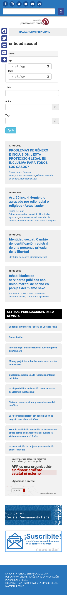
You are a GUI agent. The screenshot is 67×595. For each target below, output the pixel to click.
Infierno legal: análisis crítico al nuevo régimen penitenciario (33, 349)
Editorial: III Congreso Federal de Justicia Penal (33, 326)
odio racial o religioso (45, 220)
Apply (11, 130)
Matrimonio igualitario (38, 296)
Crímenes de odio (18, 214)
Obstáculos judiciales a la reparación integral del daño (32, 376)
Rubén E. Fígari (16, 211)
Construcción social (25, 175)
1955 (11, 175)
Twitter (19, 4)
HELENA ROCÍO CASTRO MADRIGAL (27, 293)
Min (10, 60)
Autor (8, 101)
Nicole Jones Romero (20, 172)
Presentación (16, 337)
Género (40, 175)
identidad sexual (28, 178)
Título (8, 87)
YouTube (25, 4)
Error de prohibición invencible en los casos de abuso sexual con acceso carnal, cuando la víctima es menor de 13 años (33, 432)
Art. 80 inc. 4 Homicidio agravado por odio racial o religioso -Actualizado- (29, 201)
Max (10, 71)
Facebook (5, 4)
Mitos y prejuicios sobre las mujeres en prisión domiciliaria (33, 363)
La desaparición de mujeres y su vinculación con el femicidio (31, 448)
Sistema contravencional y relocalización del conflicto (32, 404)
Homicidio (33, 214)
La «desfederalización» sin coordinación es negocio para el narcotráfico (31, 417)
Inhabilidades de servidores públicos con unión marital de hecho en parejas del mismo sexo (29, 282)
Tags (7, 115)
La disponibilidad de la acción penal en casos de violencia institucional (32, 390)
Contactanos (32, 4)
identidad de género (19, 257)
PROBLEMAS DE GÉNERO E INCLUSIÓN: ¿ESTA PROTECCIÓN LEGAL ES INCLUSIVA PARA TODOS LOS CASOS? (28, 158)
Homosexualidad (27, 217)
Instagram (12, 4)
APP (39, 4)
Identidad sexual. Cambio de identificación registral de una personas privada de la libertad (28, 245)
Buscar (61, 11)
